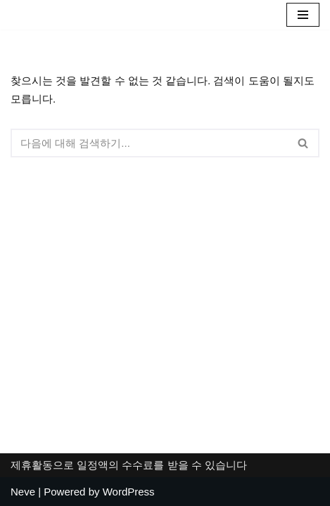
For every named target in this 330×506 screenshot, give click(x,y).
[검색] (149, 143)
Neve (23, 492)
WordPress (129, 492)
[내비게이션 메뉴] (302, 15)
